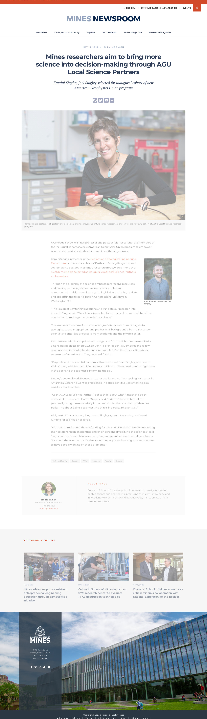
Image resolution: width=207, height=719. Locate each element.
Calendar (76, 714)
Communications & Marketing (159, 4)
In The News (109, 28)
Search (197, 4)
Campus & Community (66, 28)
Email (123, 714)
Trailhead (135, 714)
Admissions (62, 714)
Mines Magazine (133, 28)
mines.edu (129, 4)
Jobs (115, 714)
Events (187, 4)
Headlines (41, 28)
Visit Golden (103, 714)
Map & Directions (40, 655)
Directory (89, 714)
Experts (91, 28)
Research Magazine (160, 28)
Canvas (146, 714)
